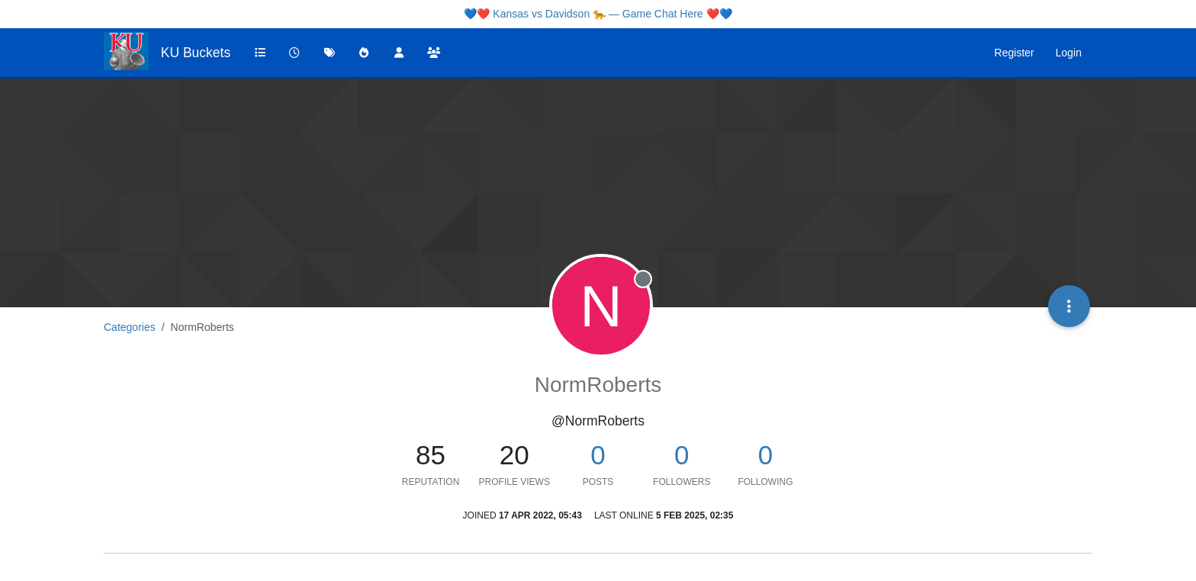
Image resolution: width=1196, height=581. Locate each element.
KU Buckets (195, 52)
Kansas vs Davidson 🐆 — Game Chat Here (597, 14)
